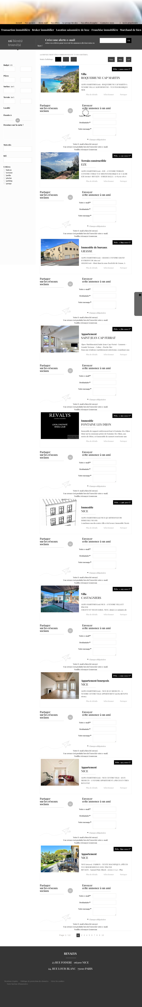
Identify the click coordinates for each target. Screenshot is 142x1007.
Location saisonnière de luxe (72, 30)
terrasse (9, 172)
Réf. (5, 156)
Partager (122, 94)
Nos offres (55, 22)
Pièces (6, 76)
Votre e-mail (84, 202)
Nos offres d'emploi (89, 22)
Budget (6, 65)
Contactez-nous (107, 22)
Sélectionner (108, 94)
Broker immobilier (43, 30)
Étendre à (7, 115)
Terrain (8, 97)
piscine (9, 178)
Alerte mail (43, 22)
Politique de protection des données (34, 980)
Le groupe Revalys (70, 22)
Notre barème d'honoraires (17, 982)
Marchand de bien (130, 30)
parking (9, 181)
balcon (8, 170)
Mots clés (7, 145)
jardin (8, 175)
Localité (6, 108)
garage (9, 183)
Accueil (19, 22)
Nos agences (30, 22)
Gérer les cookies (57, 980)
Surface (8, 86)
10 (103, 934)
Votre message (84, 129)
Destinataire (84, 122)
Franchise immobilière (104, 30)
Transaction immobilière (15, 30)
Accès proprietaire (129, 22)
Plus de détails (91, 94)
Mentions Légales (11, 980)
